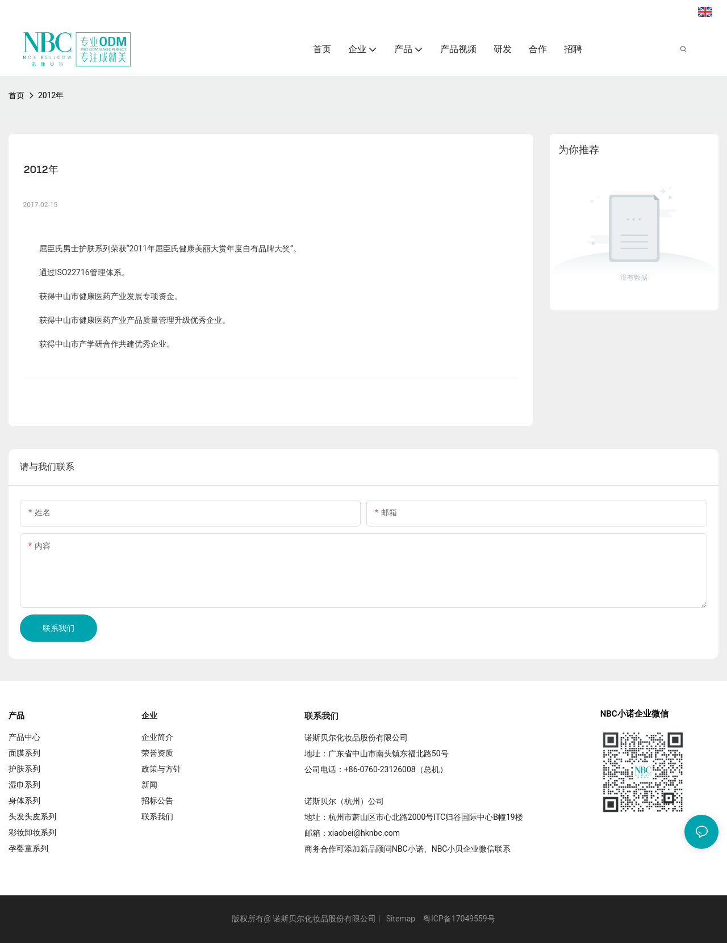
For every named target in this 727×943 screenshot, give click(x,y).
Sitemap (400, 918)
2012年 (51, 95)
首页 (16, 95)
